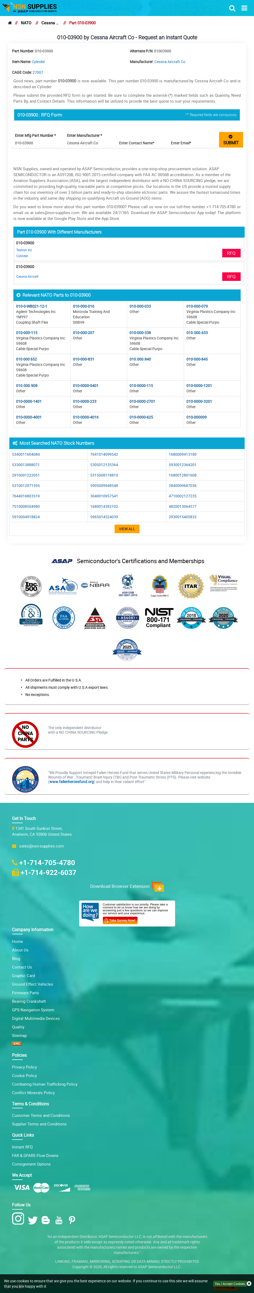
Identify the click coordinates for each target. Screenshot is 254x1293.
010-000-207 (83, 332)
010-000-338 (140, 332)
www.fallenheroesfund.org (71, 781)
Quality (18, 1026)
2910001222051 (26, 475)
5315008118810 (104, 475)
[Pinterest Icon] (73, 1220)
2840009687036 (183, 485)
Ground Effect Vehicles (32, 984)
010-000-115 (26, 332)
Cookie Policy (24, 1075)
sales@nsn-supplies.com (40, 846)
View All (127, 528)
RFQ (231, 253)
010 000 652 (26, 359)
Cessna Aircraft (27, 276)
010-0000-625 (141, 417)
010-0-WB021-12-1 (31, 306)
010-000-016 (83, 306)
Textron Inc (24, 250)
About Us (20, 950)
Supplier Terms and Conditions (39, 1123)
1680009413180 (183, 454)
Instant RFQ (22, 1146)
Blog (16, 958)
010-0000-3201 (199, 401)
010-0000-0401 (86, 385)
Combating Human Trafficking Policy (44, 1084)
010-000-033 (140, 306)
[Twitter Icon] (34, 1220)
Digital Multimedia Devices (36, 1018)
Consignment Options (31, 1164)
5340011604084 (26, 454)
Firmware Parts (25, 992)
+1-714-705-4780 (47, 862)
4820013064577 (183, 506)
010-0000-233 (84, 401)
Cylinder (38, 61)
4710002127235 (183, 495)
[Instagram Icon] (19, 1218)
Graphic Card (23, 975)
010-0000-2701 (142, 401)
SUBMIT (231, 140)
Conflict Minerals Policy (33, 1092)
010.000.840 (140, 359)
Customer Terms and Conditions (41, 1115)
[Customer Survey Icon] (120, 919)
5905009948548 (104, 485)
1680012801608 (183, 475)
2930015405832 (183, 516)
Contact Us (22, 967)
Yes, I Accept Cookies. (230, 1284)
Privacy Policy (24, 1067)
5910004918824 (26, 516)
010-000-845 (197, 359)
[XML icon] (17, 1044)
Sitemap (19, 1035)
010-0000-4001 (29, 417)
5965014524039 (104, 516)
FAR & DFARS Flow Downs (35, 1155)
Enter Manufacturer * (84, 135)
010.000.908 (26, 385)
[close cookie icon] (249, 1284)
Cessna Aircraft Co (50, 22)
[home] (10, 23)
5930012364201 (183, 464)
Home (17, 941)
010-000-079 (197, 306)
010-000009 (196, 417)
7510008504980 (26, 506)
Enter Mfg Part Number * (35, 135)
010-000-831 (83, 359)
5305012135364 (104, 464)
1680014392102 (104, 506)
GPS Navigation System (33, 1009)
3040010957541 (104, 495)
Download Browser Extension (127, 887)
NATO (26, 22)
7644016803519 (26, 495)
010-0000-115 (141, 385)
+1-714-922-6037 (48, 872)
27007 (38, 72)
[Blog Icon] (47, 1220)
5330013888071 (26, 464)
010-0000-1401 (29, 401)
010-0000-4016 (86, 417)
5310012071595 (26, 485)
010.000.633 (197, 332)
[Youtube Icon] (60, 1220)
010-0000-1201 (199, 385)
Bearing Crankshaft (29, 1001)
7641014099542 (104, 454)
